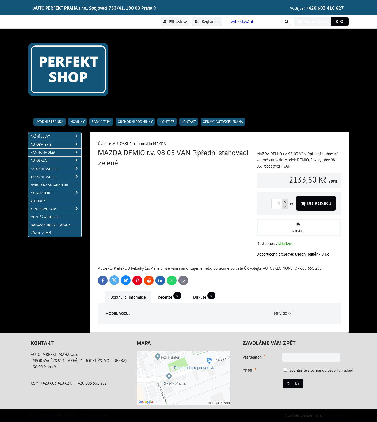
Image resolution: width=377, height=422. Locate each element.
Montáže (166, 121)
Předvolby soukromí (44, 414)
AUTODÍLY (38, 201)
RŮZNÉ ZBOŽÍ (41, 233)
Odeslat (293, 383)
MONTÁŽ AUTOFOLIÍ (46, 217)
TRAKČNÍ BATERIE (56, 177)
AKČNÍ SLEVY (56, 136)
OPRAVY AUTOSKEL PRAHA (223, 121)
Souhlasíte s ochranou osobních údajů (321, 370)
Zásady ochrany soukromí (86, 414)
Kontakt (188, 121)
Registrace (207, 21)
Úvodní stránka (49, 121)
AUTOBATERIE (56, 144)
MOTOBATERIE (56, 193)
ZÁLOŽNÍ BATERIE (56, 169)
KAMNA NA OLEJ (56, 152)
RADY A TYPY (101, 121)
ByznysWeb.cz (334, 415)
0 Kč (340, 21)
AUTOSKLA (56, 160)
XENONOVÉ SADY (56, 209)
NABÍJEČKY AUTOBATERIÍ (49, 185)
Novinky (77, 121)
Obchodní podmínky (135, 121)
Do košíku (316, 203)
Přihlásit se (175, 21)
